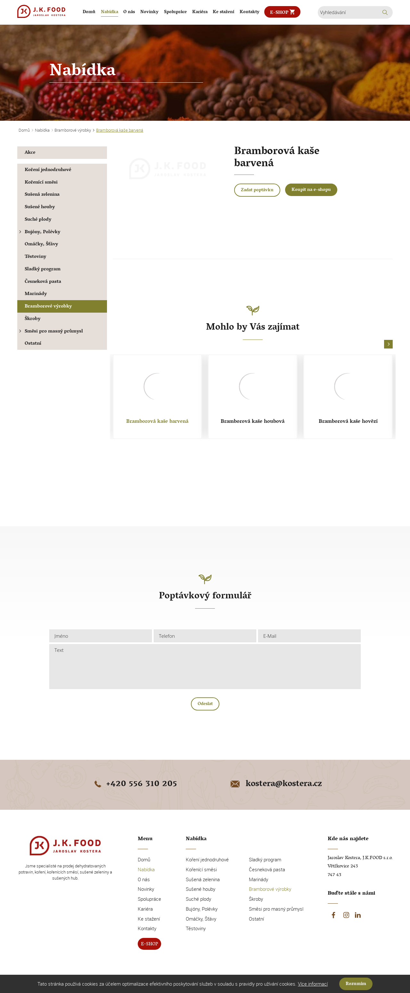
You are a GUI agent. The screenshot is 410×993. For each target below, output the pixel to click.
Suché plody (38, 220)
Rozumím (356, 984)
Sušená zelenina (42, 195)
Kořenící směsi (41, 182)
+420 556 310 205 (134, 784)
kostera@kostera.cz (275, 784)
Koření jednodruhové (48, 170)
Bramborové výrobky (48, 306)
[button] (388, 344)
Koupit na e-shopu (311, 190)
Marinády (36, 294)
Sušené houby (40, 207)
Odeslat (205, 704)
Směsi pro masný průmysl (50, 331)
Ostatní (33, 344)
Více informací (313, 984)
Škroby (32, 319)
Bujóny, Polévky (38, 232)
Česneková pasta (43, 282)
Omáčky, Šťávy (41, 244)
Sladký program (43, 269)
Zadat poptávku (257, 190)
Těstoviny (35, 257)
